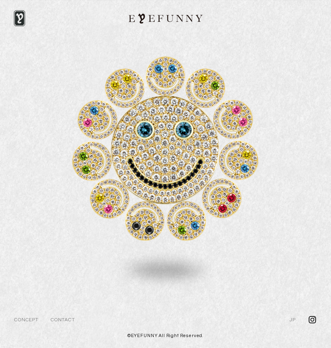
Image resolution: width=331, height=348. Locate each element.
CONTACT (63, 320)
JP (293, 320)
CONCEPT (26, 320)
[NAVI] (19, 18)
